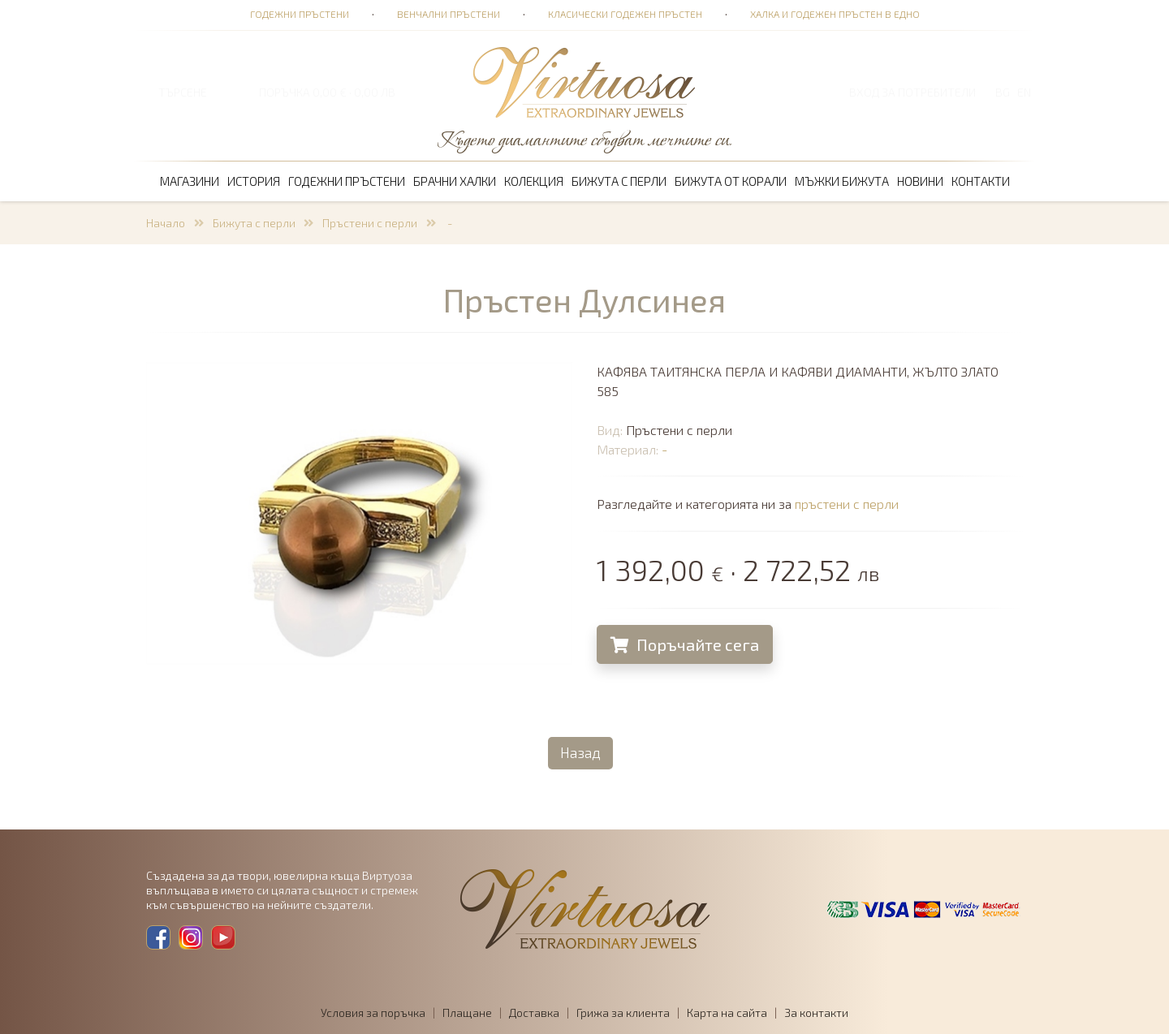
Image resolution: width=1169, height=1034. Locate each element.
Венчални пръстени (448, 13)
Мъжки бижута (842, 181)
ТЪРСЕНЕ (182, 92)
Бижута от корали (731, 181)
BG (1002, 92)
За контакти (816, 1012)
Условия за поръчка (373, 1012)
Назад (580, 752)
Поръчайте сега (685, 644)
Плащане (467, 1012)
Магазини (189, 181)
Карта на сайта (727, 1012)
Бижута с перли (619, 181)
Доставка (534, 1012)
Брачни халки (454, 181)
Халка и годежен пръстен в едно (835, 13)
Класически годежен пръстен (625, 13)
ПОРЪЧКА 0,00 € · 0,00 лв (327, 92)
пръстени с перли (847, 503)
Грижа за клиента (623, 1012)
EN (1024, 92)
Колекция (533, 181)
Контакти (980, 181)
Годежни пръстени (299, 13)
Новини (920, 181)
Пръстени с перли (369, 223)
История (253, 181)
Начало (165, 223)
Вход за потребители (912, 92)
